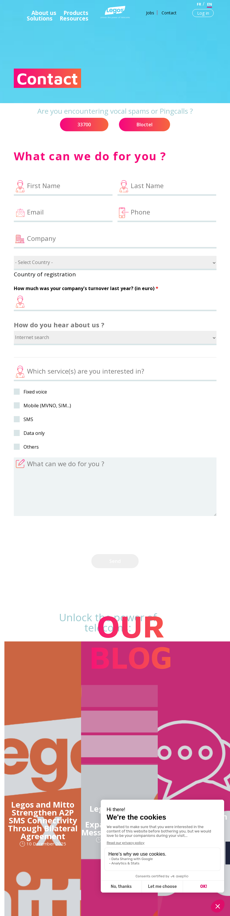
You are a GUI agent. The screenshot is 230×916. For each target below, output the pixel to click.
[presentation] (58, 535)
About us (43, 13)
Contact (169, 13)
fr (199, 4)
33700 (84, 124)
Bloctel (144, 124)
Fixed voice (35, 391)
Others (31, 447)
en (209, 4)
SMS (28, 419)
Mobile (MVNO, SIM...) (47, 405)
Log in (203, 13)
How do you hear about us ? (59, 324)
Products (75, 13)
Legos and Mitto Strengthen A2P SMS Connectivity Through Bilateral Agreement (43, 820)
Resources (74, 18)
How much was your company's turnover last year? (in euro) (86, 288)
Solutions (40, 18)
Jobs (150, 13)
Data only (34, 433)
